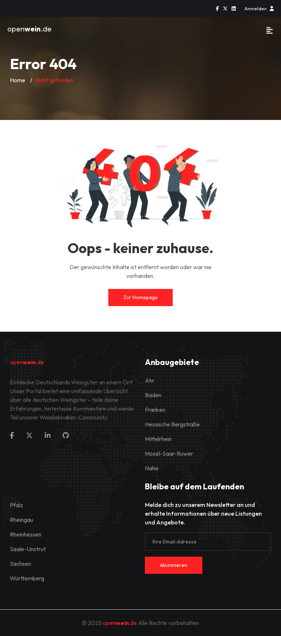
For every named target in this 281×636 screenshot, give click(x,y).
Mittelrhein (158, 439)
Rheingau (21, 519)
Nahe (151, 468)
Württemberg (27, 578)
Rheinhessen (25, 534)
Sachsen (20, 563)
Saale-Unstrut (28, 549)
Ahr (149, 380)
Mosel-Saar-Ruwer (169, 453)
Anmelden (259, 8)
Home (17, 80)
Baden (153, 395)
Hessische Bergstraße (172, 424)
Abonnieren (173, 565)
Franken (155, 409)
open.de (29, 28)
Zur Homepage (140, 297)
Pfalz (16, 505)
